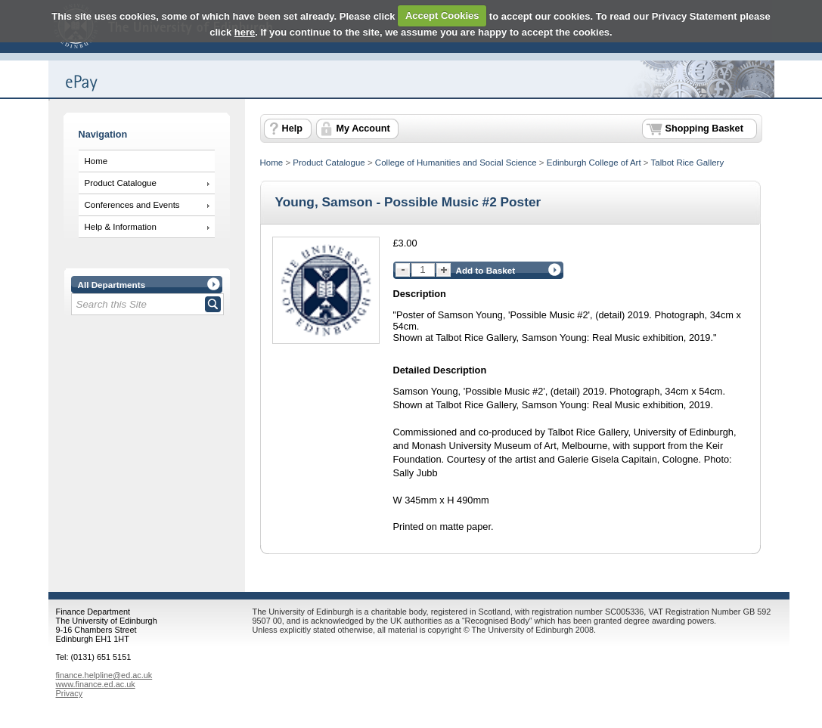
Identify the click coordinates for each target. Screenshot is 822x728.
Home (96, 161)
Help (292, 128)
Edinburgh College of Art (594, 162)
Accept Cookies (442, 15)
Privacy (69, 693)
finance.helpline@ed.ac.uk (104, 675)
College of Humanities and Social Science (456, 162)
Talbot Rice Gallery (687, 162)
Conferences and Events (132, 204)
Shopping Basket (704, 128)
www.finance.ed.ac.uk (95, 684)
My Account (363, 128)
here (244, 32)
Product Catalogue (121, 182)
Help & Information (121, 226)
